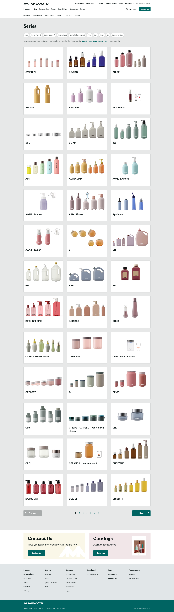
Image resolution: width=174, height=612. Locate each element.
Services (48, 570)
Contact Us (145, 9)
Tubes (53, 9)
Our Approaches (92, 574)
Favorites (132, 574)
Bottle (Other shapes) (77, 35)
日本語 (25, 608)
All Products (49, 15)
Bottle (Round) (36, 35)
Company (69, 570)
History (68, 591)
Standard (48, 574)
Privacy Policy (61, 608)
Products (26, 9)
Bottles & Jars (44, 9)
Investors (128, 3)
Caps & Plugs (62, 9)
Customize (67, 15)
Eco (95, 35)
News (121, 3)
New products (38, 15)
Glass (102, 35)
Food (26, 35)
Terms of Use (51, 608)
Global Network (71, 582)
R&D (46, 587)
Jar (108, 35)
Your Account (132, 9)
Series (58, 15)
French (41, 608)
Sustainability (111, 3)
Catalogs (101, 553)
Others (82, 9)
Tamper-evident (117, 35)
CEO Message (70, 574)
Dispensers (74, 9)
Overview (26, 15)
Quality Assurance (51, 582)
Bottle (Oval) (62, 35)
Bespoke (47, 578)
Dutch (35, 608)
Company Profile (71, 578)
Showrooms (79, 3)
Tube (89, 35)
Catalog (77, 15)
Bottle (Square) (49, 35)
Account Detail (134, 578)
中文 (30, 608)
